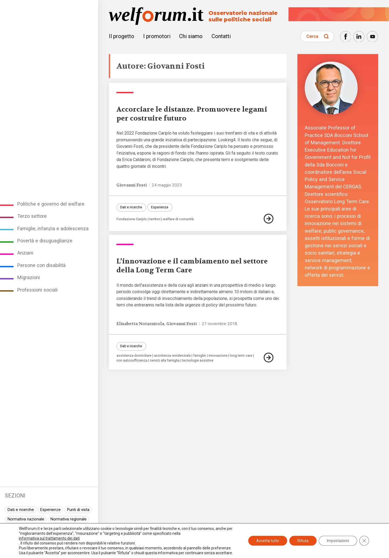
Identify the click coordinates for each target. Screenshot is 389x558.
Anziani (25, 253)
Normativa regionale (68, 519)
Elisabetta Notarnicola (140, 323)
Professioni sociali (37, 290)
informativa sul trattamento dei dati (49, 538)
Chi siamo (191, 36)
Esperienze (50, 509)
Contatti (221, 36)
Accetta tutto (267, 541)
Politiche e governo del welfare (51, 204)
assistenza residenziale (172, 355)
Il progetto (121, 36)
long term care (241, 355)
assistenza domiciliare (134, 355)
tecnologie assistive (197, 360)
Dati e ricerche (20, 509)
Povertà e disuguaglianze (44, 240)
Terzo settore (32, 216)
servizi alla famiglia (165, 360)
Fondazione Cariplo (131, 219)
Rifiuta (302, 541)
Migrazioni (28, 277)
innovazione (218, 355)
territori (154, 219)
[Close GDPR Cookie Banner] (364, 541)
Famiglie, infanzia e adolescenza (53, 228)
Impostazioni (338, 541)
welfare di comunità (178, 219)
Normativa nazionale (25, 519)
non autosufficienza (131, 360)
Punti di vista (78, 509)
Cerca (312, 36)
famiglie (199, 355)
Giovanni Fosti (131, 185)
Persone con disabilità (41, 265)
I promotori (156, 36)
